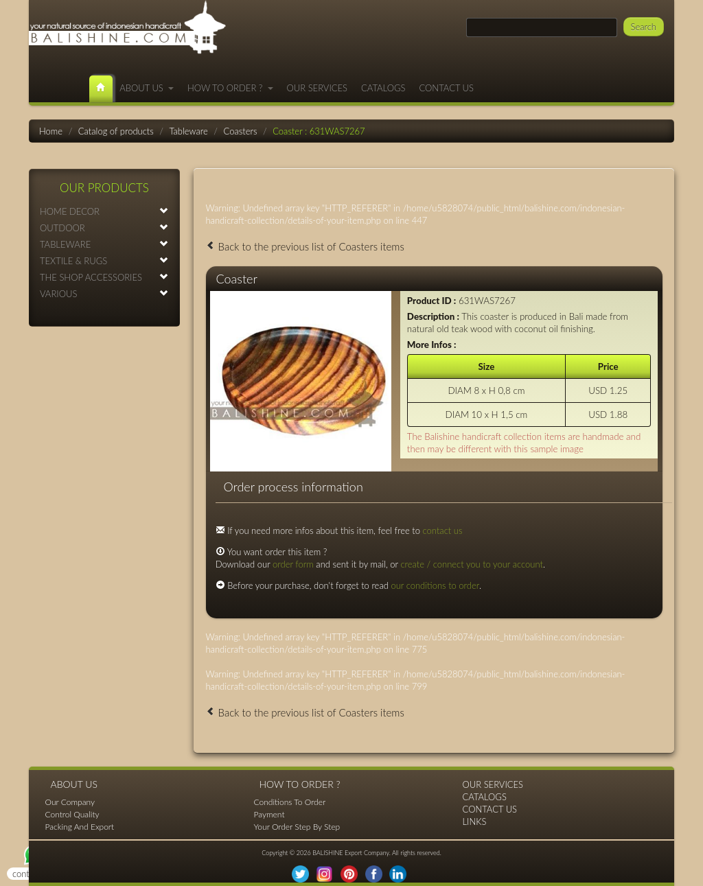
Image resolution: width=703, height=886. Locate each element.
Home (50, 131)
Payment (269, 814)
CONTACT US (446, 87)
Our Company (70, 802)
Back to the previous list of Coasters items (305, 246)
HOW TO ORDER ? (230, 87)
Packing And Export (80, 826)
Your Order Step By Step (297, 826)
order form (293, 564)
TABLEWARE (104, 244)
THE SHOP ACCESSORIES (104, 277)
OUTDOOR (104, 227)
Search (643, 26)
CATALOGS (383, 87)
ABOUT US (146, 87)
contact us (443, 530)
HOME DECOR (104, 211)
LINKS (475, 821)
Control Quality (72, 814)
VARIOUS (104, 293)
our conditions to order (435, 585)
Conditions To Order (290, 802)
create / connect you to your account (471, 564)
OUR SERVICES (317, 87)
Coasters (240, 131)
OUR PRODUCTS (104, 187)
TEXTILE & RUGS (104, 260)
